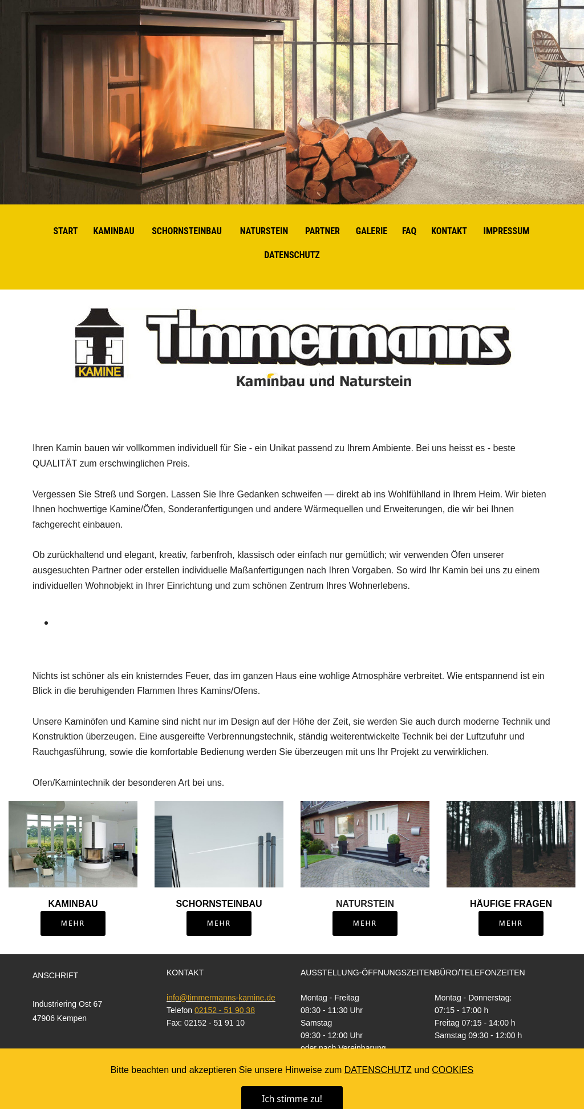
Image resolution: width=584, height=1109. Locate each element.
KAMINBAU (113, 231)
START (65, 231)
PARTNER (322, 231)
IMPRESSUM (507, 231)
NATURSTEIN (264, 231)
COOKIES (452, 1095)
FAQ (409, 231)
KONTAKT (449, 231)
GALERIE (371, 231)
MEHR (73, 923)
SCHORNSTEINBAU (187, 231)
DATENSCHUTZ (292, 255)
